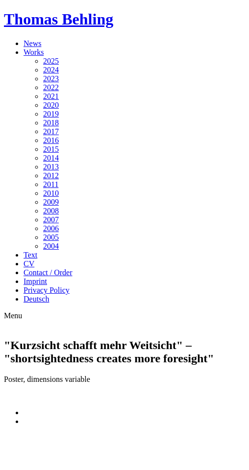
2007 (51, 219)
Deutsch (36, 299)
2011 (50, 184)
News (32, 43)
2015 (51, 149)
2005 (51, 237)
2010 (51, 193)
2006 (51, 228)
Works (34, 52)
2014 (51, 158)
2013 (51, 167)
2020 (51, 105)
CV (29, 263)
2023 (51, 78)
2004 (51, 246)
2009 (51, 202)
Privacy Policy (47, 290)
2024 (51, 70)
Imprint (35, 281)
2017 (51, 131)
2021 (51, 96)
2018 (51, 122)
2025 (51, 61)
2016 (51, 140)
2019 (51, 114)
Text (30, 255)
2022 (51, 87)
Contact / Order (48, 272)
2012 (51, 175)
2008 (51, 211)
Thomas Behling (58, 19)
